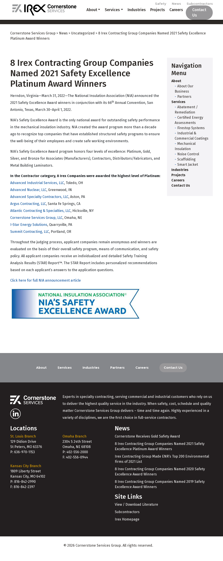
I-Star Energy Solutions (28, 231)
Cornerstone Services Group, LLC (36, 224)
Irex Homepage (127, 526)
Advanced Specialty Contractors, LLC (39, 203)
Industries (131, 15)
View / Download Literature (136, 511)
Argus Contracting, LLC (28, 210)
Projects (152, 15)
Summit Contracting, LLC (29, 238)
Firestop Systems (191, 134)
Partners (184, 103)
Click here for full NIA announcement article (45, 287)
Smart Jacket (187, 171)
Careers (170, 15)
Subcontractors (200, 5)
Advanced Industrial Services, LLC (37, 189)
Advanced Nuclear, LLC (28, 196)
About (86, 15)
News (176, 5)
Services (106, 15)
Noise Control (188, 160)
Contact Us (196, 15)
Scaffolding (186, 166)
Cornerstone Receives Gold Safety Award (147, 443)
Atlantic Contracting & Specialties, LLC (40, 217)
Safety (160, 5)
